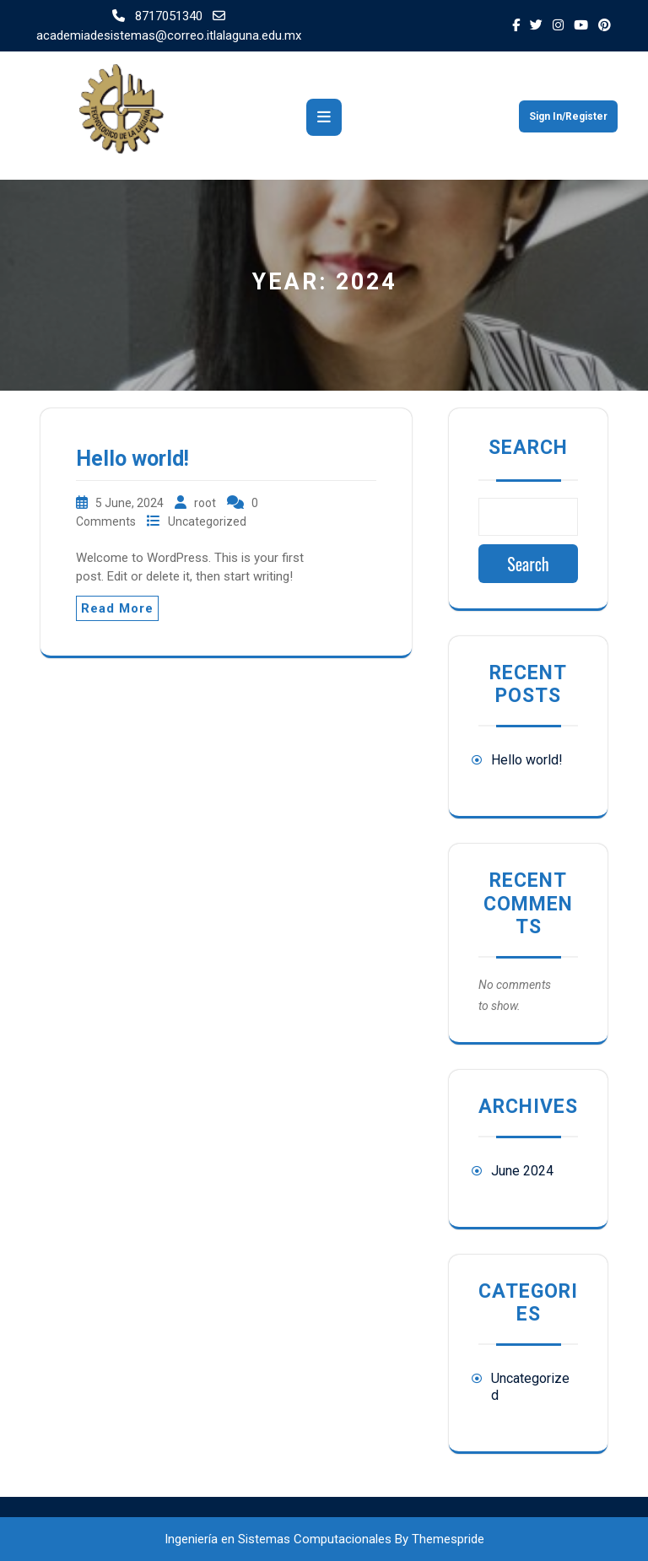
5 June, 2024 (130, 503)
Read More (117, 608)
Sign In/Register (568, 116)
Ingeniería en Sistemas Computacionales (278, 1539)
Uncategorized (207, 521)
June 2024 (522, 1171)
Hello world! (132, 458)
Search (528, 447)
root (206, 503)
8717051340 (159, 16)
